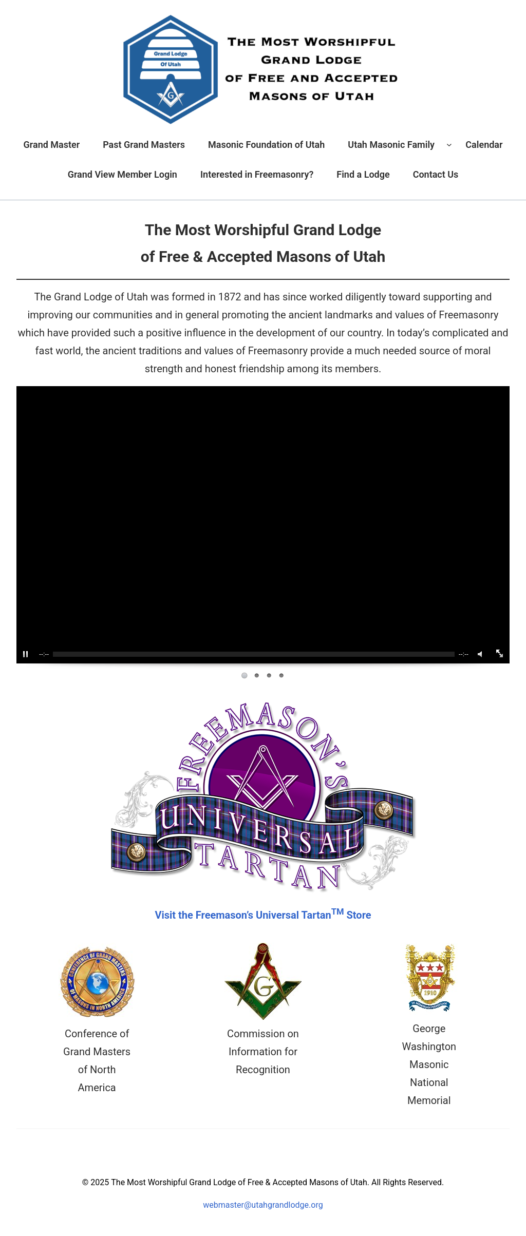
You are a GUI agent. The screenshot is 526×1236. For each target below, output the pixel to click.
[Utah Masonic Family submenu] (449, 144)
